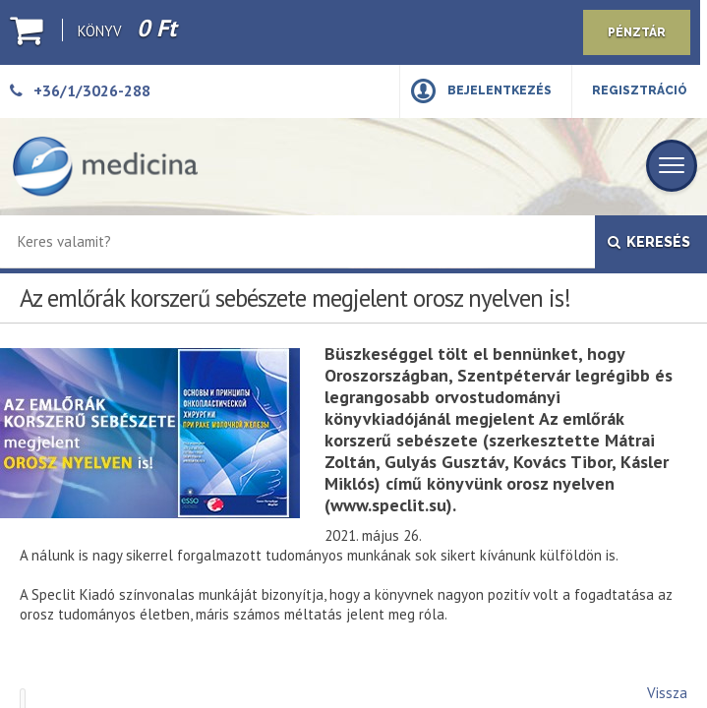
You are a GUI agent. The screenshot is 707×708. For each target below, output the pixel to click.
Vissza (667, 692)
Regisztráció (639, 90)
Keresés (649, 242)
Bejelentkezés (499, 90)
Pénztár (637, 32)
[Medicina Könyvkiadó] (105, 167)
